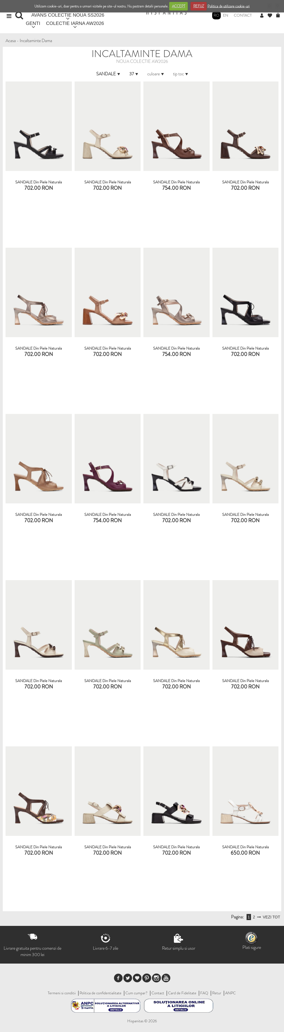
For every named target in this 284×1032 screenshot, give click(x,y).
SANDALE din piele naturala (38, 182)
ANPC (230, 993)
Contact (243, 15)
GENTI (33, 23)
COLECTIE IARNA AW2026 (75, 23)
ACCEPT (178, 6)
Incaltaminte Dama (36, 40)
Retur (216, 993)
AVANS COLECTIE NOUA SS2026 (67, 15)
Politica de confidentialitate (100, 993)
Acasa (11, 40)
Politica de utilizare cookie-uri (228, 6)
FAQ (204, 993)
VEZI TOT (271, 917)
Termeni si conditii (62, 993)
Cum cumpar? (136, 993)
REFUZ (198, 6)
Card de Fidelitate (182, 993)
